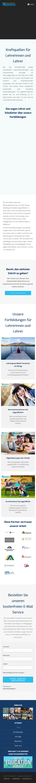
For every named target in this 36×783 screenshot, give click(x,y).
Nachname (6, 655)
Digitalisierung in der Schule (18, 458)
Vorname (6, 646)
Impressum (16, 779)
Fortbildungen (18, 732)
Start (18, 727)
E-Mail (5, 664)
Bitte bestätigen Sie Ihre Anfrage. (13, 672)
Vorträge (18, 737)
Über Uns (18, 746)
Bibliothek (18, 741)
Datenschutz (27, 779)
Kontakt (7, 779)
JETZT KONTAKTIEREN (18, 293)
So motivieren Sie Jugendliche (18, 501)
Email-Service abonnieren (18, 679)
